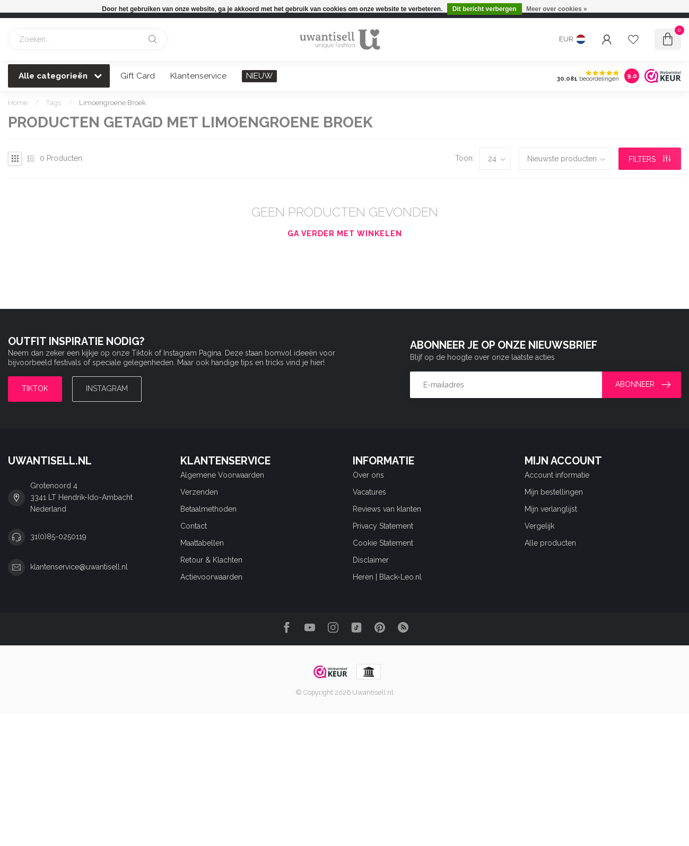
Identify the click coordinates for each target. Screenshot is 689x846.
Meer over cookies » (556, 9)
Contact (193, 526)
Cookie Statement (383, 543)
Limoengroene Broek (112, 102)
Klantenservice (198, 76)
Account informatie (557, 475)
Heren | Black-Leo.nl (387, 577)
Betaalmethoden (208, 509)
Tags (53, 102)
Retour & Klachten (211, 560)
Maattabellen (202, 543)
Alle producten (550, 543)
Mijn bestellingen (554, 492)
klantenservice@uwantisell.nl (79, 567)
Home (18, 102)
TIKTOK (35, 388)
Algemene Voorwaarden (222, 475)
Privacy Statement (383, 526)
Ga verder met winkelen (344, 233)
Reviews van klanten (387, 509)
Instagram (107, 388)
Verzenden (199, 492)
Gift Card (137, 76)
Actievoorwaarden (211, 577)
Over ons (368, 475)
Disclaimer (371, 560)
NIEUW (259, 76)
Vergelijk (539, 526)
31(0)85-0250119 (58, 536)
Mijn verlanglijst (551, 509)
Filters (649, 159)
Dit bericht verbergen (484, 9)
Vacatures (369, 492)
